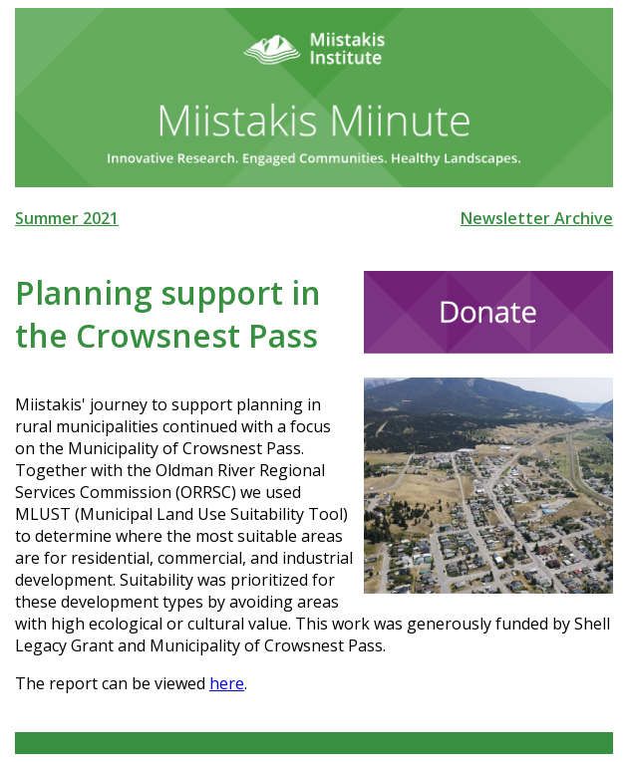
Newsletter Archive (537, 218)
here (226, 683)
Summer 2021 (67, 218)
